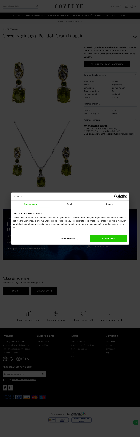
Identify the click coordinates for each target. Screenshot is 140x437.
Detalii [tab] (70, 204)
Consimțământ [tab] (30, 204)
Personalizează (69, 238)
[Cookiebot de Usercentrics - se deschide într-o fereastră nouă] (115, 196)
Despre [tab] (109, 204)
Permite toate (108, 238)
